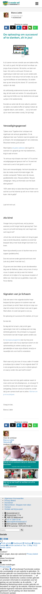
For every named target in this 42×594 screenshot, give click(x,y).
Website (7, 442)
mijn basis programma (12, 340)
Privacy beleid (32, 554)
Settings (27, 543)
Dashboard (16, 543)
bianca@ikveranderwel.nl (17, 522)
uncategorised (17, 17)
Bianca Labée (16, 13)
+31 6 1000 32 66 (14, 519)
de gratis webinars (18, 148)
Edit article (5, 543)
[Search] (22, 530)
